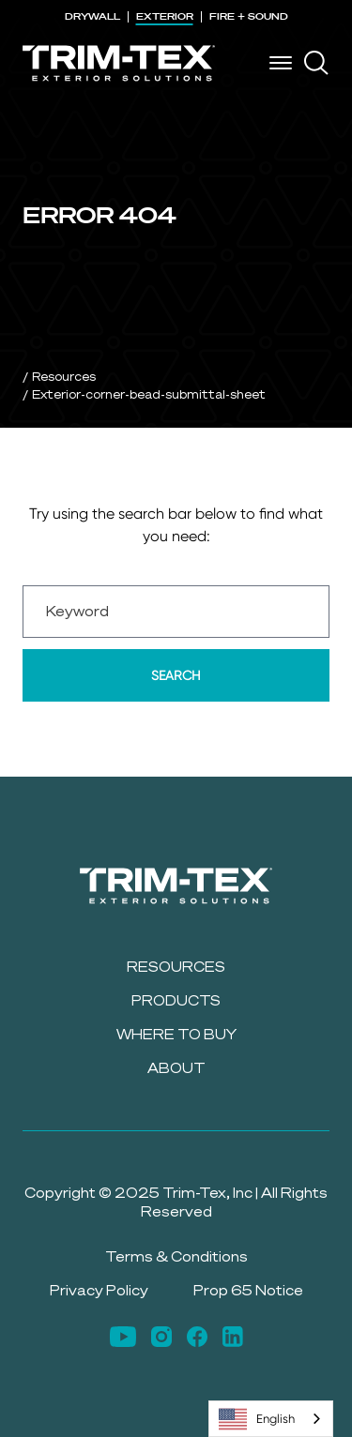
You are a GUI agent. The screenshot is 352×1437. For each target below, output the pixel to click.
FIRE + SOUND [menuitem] (248, 16)
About (176, 1068)
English (257, 1419)
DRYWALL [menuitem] (92, 16)
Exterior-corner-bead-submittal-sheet (149, 394)
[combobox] (270, 1418)
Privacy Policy (99, 1290)
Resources (64, 376)
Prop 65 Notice (248, 1290)
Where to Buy (176, 1034)
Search (176, 675)
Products (176, 1000)
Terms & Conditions (176, 1256)
